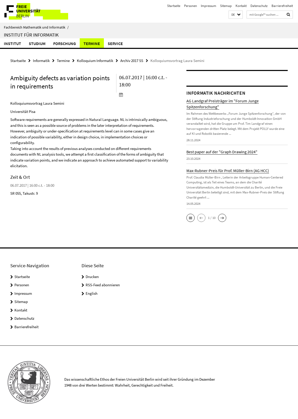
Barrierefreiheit (282, 6)
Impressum (208, 6)
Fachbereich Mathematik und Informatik (36, 27)
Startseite (173, 6)
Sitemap (226, 6)
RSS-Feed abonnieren (103, 284)
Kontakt (241, 6)
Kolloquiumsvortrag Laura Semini (37, 103)
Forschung (64, 43)
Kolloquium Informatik (95, 60)
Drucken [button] (92, 276)
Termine (92, 43)
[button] (236, 15)
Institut (12, 43)
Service (115, 43)
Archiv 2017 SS (131, 60)
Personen (190, 6)
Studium (37, 43)
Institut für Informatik (31, 35)
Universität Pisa (22, 111)
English (91, 293)
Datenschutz (259, 6)
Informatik (41, 60)
